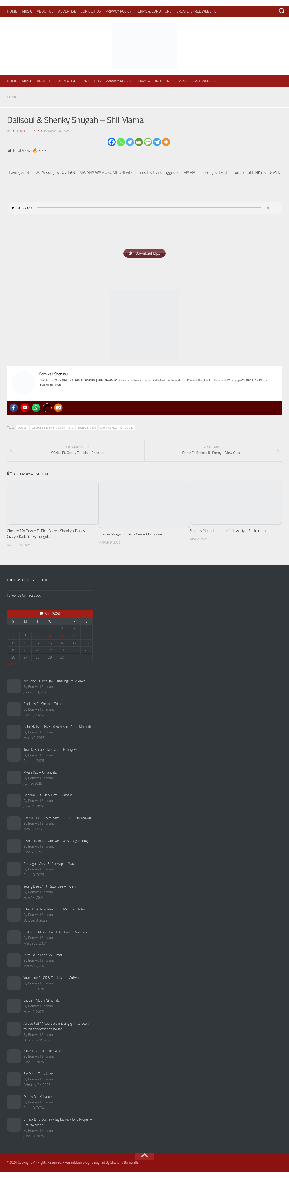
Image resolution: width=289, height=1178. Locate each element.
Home (12, 11)
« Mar (11, 669)
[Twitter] (130, 142)
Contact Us (91, 11)
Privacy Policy (118, 11)
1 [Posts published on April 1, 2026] (50, 634)
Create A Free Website (196, 11)
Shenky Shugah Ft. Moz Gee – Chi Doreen (132, 540)
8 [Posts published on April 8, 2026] (50, 641)
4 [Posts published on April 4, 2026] (86, 634)
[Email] (139, 142)
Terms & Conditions (154, 11)
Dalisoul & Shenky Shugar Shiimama (53, 428)
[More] (166, 142)
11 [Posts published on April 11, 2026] (87, 641)
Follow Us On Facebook (27, 585)
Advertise (67, 11)
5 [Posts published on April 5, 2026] (13, 641)
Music (27, 11)
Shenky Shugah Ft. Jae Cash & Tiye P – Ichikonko (230, 536)
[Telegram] (157, 142)
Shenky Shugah (87, 428)
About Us (45, 11)
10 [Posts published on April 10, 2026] (74, 641)
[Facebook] (112, 142)
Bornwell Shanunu (27, 130)
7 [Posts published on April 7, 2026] (38, 641)
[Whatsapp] (121, 142)
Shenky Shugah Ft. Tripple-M (117, 428)
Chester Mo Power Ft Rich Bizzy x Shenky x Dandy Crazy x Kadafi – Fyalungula (48, 539)
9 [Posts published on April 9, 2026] (62, 641)
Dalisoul (22, 428)
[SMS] (148, 142)
